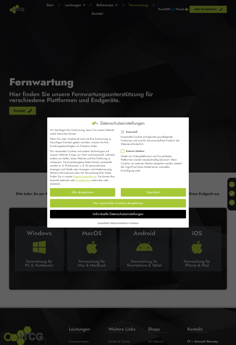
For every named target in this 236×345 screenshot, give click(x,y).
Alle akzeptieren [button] (83, 192)
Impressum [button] (134, 222)
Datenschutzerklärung (84, 176)
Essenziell (130, 132)
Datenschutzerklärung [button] (119, 222)
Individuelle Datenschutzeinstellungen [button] (118, 214)
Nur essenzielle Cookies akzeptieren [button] (118, 203)
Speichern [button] (153, 192)
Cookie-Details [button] (103, 222)
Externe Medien (134, 151)
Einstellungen (83, 180)
